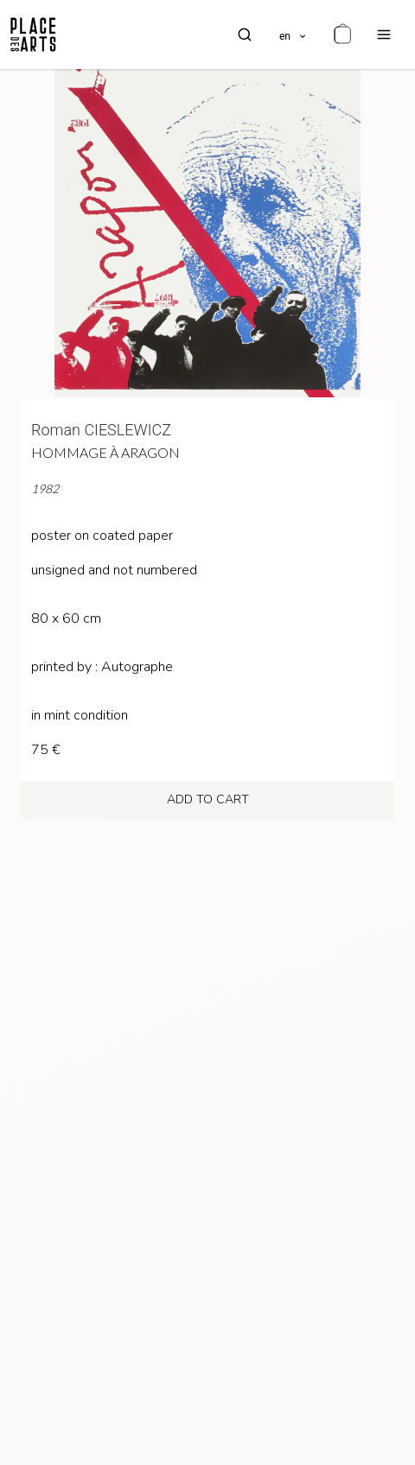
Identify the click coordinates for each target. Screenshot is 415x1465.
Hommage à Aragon (105, 452)
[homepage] (33, 34)
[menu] (384, 35)
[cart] (342, 34)
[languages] (293, 35)
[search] (244, 35)
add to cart (208, 799)
